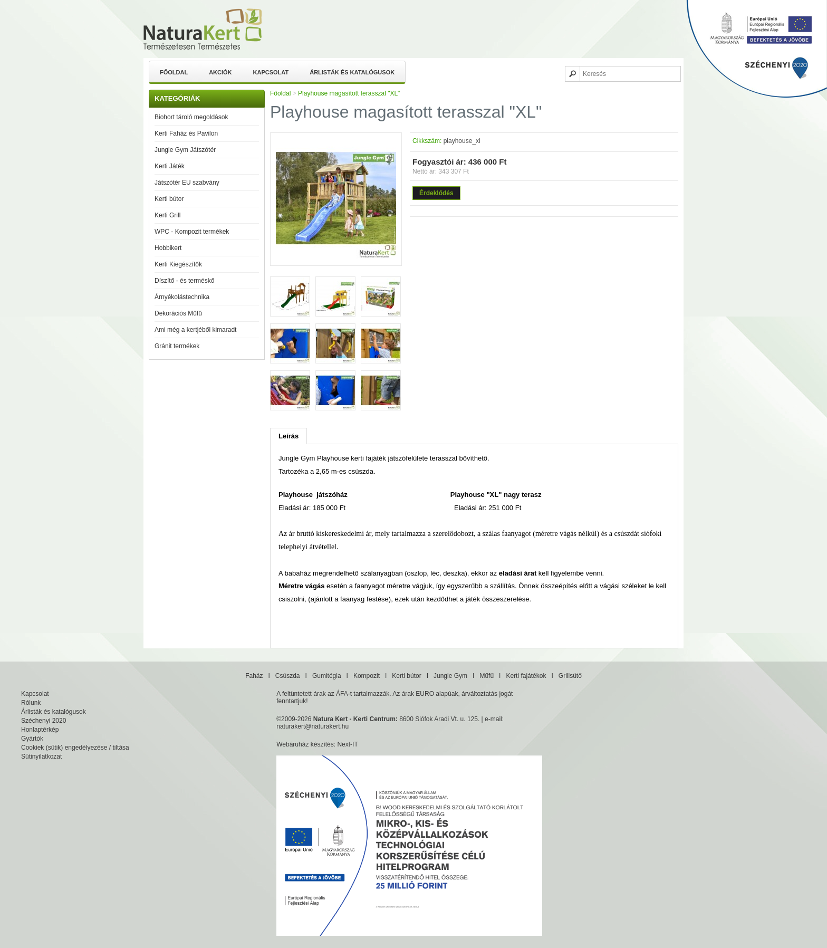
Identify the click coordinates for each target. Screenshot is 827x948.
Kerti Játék (170, 166)
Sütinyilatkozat (41, 756)
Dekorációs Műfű (178, 313)
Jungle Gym (450, 675)
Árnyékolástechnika (182, 297)
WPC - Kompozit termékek (192, 231)
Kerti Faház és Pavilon (186, 133)
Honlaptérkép (40, 729)
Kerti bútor (169, 199)
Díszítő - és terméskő (184, 280)
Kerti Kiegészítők (178, 264)
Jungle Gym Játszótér (185, 150)
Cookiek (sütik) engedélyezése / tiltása (75, 747)
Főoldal (174, 72)
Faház (254, 675)
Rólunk (31, 702)
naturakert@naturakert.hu (312, 726)
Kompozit (366, 675)
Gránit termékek (177, 346)
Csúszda (287, 675)
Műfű (486, 675)
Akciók (220, 72)
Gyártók (32, 738)
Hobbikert (168, 248)
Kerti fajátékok (526, 675)
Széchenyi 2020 (43, 720)
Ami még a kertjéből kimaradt (195, 329)
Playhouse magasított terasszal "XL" (349, 93)
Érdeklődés (436, 193)
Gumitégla (326, 675)
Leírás (288, 436)
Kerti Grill (167, 215)
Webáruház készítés (305, 744)
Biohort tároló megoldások (191, 117)
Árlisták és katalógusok (352, 72)
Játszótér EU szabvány (187, 182)
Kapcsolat (271, 72)
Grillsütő (570, 675)
